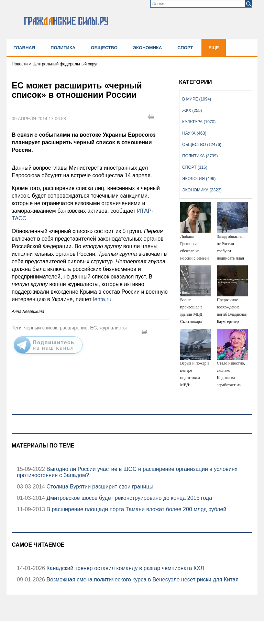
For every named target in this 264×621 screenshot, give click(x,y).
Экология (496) (199, 178)
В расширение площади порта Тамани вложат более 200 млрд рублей (136, 509)
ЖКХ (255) (192, 110)
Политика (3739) (200, 156)
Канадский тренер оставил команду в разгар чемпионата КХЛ (124, 568)
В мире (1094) (196, 99)
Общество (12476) (201, 144)
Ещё (213, 47)
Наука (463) (194, 133)
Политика (63, 47)
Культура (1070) (199, 121)
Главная (24, 47)
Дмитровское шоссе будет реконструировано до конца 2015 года (128, 498)
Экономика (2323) (201, 190)
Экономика (147, 47)
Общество (104, 47)
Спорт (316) (194, 167)
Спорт (185, 47)
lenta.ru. (103, 299)
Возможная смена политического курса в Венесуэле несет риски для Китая (142, 579)
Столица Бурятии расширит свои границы (99, 487)
